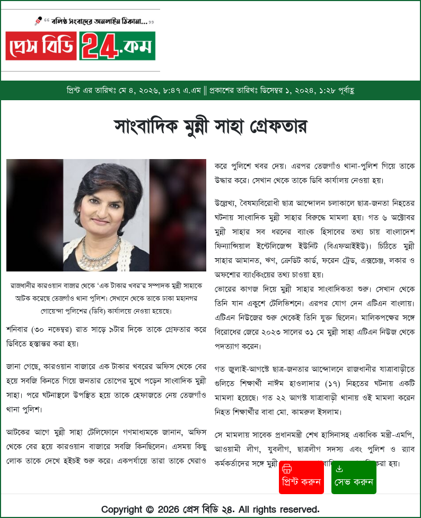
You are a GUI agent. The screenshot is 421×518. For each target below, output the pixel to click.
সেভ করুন (354, 476)
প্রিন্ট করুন (301, 476)
